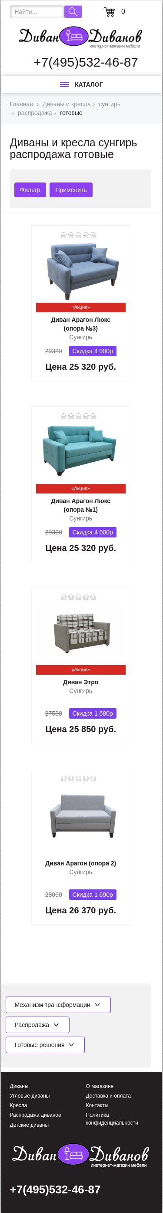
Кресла (18, 1105)
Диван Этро (80, 682)
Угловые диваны (30, 1096)
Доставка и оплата (108, 1096)
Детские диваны (29, 1125)
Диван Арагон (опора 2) (80, 863)
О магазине (100, 1086)
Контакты (97, 1105)
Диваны (19, 1086)
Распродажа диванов (35, 1115)
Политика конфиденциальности (112, 1118)
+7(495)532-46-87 (85, 62)
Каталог (81, 84)
